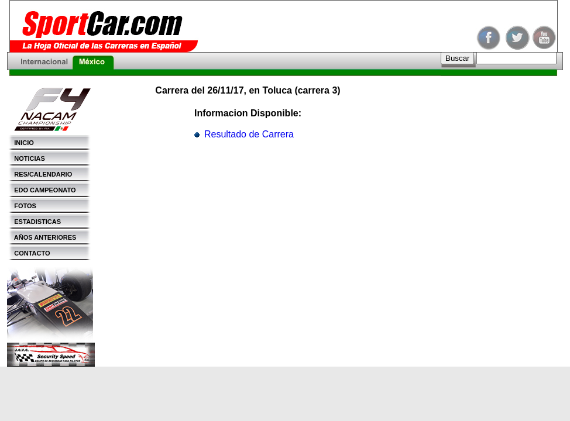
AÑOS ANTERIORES (41, 237)
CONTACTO (28, 253)
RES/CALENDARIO (39, 174)
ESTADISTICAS (34, 221)
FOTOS (21, 205)
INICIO (20, 142)
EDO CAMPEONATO (41, 190)
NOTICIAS (26, 158)
